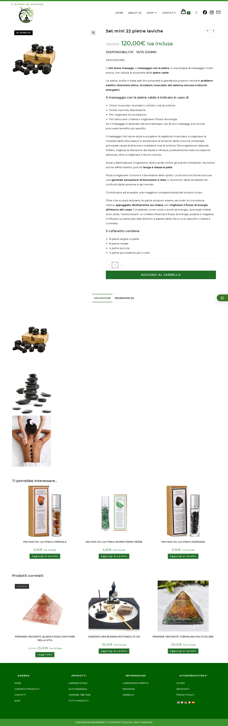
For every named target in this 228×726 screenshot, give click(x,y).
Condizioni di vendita (135, 683)
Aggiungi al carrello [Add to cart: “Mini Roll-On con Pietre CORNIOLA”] (45, 556)
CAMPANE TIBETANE (79, 695)
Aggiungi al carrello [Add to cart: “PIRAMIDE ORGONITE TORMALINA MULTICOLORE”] (183, 650)
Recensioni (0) (124, 297)
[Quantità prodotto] (115, 265)
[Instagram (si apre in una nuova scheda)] (210, 12)
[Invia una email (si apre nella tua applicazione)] (217, 12)
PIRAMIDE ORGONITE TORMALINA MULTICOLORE (183, 636)
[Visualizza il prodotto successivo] (213, 30)
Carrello (128, 695)
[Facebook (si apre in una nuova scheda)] (203, 12)
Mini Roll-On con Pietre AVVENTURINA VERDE (114, 541)
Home (17, 683)
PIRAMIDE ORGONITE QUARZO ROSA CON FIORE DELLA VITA (45, 638)
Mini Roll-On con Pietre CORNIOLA (44, 541)
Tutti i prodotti (78, 700)
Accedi (181, 683)
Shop (17, 700)
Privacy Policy (185, 695)
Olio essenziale (77, 689)
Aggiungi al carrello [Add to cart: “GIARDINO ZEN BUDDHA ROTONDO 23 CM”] (114, 650)
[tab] (102, 298)
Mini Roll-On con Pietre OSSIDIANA (183, 541)
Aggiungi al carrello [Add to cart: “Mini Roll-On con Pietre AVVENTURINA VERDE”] (114, 556)
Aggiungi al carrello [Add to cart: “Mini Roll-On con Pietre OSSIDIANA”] (183, 556)
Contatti (20, 695)
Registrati (183, 689)
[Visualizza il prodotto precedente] (207, 30)
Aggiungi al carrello (161, 274)
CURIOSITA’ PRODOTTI (26, 689)
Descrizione (102, 297)
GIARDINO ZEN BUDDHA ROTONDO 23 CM (114, 636)
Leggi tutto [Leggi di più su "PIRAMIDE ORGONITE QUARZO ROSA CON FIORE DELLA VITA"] (45, 654)
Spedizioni (128, 689)
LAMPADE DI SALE (77, 683)
